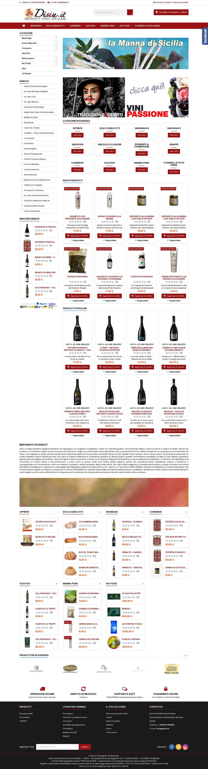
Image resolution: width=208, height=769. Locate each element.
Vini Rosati (174, 128)
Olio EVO (90, 25)
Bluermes (115, 756)
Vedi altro (77, 135)
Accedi (166, 2)
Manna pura (107, 25)
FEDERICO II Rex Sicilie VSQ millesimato (173, 348)
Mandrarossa (30, 174)
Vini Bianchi (142, 128)
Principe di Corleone (33, 190)
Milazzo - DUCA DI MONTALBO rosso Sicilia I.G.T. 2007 (174, 414)
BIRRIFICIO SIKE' (31, 117)
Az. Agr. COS (30, 96)
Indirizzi (109, 724)
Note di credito (113, 721)
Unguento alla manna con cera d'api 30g (173, 217)
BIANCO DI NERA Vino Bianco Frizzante (46, 272)
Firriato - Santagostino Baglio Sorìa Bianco (133, 567)
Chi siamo (67, 721)
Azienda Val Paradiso (34, 107)
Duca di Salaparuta (33, 153)
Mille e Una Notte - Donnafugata (133, 537)
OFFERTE (77, 128)
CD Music (26, 73)
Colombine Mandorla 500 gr (90, 522)
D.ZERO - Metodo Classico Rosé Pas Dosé (109, 350)
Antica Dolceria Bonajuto (35, 86)
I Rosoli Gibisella (31, 164)
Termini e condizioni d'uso (75, 717)
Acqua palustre (131, 593)
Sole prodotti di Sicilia (34, 205)
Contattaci (68, 728)
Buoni (108, 728)
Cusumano (29, 138)
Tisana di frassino (77, 276)
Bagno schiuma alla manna (109, 217)
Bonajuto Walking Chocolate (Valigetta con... (46, 537)
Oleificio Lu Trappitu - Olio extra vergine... (46, 609)
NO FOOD (124, 25)
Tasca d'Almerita (32, 211)
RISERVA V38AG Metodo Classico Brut (77, 412)
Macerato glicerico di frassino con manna (109, 277)
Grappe (173, 144)
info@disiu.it (63, 2)
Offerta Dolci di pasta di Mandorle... (46, 522)
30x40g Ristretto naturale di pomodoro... (176, 537)
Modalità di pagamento (74, 724)
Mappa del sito (70, 732)
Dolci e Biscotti (55, 25)
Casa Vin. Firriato (32, 127)
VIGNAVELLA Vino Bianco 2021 (46, 227)
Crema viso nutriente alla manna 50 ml (90, 639)
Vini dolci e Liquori (109, 144)
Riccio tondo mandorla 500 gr (90, 552)
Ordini (109, 717)
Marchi (24, 81)
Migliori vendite (29, 218)
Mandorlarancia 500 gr (90, 567)
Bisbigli (126, 609)
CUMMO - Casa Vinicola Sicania (39, 133)
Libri (24, 68)
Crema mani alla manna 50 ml (90, 624)
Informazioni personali (116, 713)
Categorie (25, 33)
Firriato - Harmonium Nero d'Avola (133, 552)
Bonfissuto (29, 122)
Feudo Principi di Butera (35, 159)
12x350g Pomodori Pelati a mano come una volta (46, 242)
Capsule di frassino (142, 276)
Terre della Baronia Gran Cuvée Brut (142, 348)
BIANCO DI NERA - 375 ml (46, 257)
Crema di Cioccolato (176, 567)
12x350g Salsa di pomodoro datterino (176, 522)
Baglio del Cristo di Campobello (39, 112)
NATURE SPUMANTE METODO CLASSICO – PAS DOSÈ (77, 350)
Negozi (66, 736)
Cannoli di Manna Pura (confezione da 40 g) (90, 609)
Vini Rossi (77, 144)
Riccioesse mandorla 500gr (90, 537)
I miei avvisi (111, 732)
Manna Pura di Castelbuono (37, 179)
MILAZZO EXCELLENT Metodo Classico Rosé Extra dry (110, 414)
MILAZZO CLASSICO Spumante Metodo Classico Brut (141, 414)
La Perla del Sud (31, 169)
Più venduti (24, 717)
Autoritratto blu (132, 624)
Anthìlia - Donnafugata (133, 522)
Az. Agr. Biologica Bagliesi (36, 91)
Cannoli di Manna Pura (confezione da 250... (90, 593)
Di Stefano (29, 143)
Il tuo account (116, 706)
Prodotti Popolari (75, 308)
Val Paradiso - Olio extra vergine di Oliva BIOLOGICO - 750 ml (46, 287)
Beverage (35, 25)
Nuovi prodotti (72, 180)
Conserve (74, 25)
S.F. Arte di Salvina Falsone (36, 195)
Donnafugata (30, 148)
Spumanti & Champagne (141, 145)
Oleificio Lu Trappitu (33, 185)
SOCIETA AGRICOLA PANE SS (37, 200)
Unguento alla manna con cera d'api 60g (141, 217)
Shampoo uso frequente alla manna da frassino (77, 218)
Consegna (68, 713)
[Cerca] (113, 12)
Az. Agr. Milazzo (31, 101)
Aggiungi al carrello (77, 235)
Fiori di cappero (131, 639)
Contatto (156, 706)
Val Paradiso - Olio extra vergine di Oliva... (46, 593)
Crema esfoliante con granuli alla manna (173, 277)
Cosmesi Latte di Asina (147, 25)
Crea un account (180, 2)
